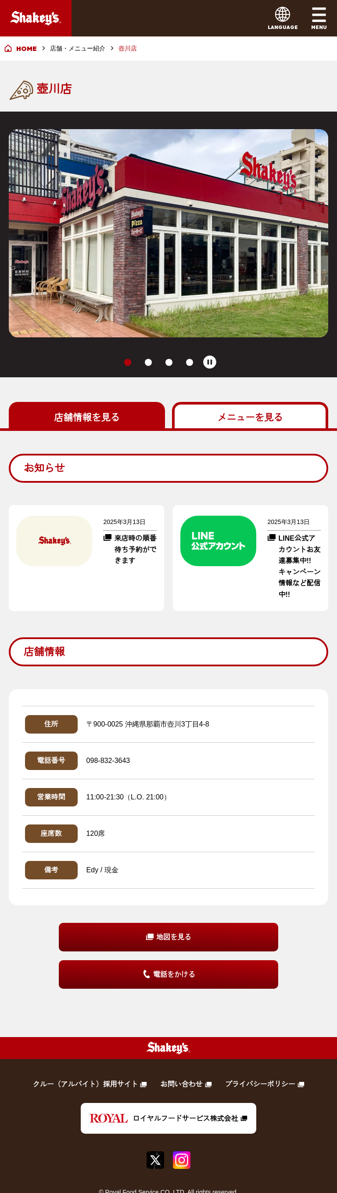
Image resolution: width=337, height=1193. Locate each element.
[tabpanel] (168, 690)
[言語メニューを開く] (283, 18)
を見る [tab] (87, 385)
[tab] (127, 331)
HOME (26, 48)
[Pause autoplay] (210, 331)
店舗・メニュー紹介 (77, 48)
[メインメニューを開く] (319, 18)
